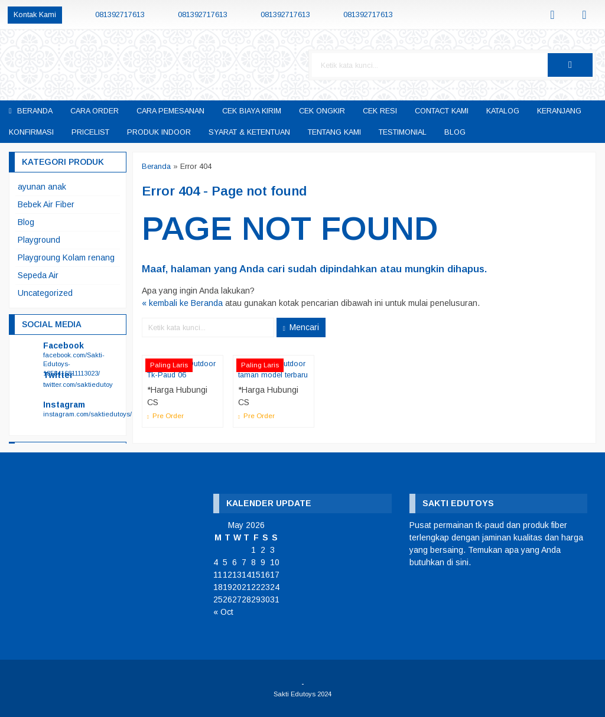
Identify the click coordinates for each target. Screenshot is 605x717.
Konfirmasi (31, 132)
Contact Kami (442, 111)
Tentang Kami (334, 132)
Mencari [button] (301, 327)
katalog (502, 111)
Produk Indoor (159, 132)
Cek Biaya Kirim (251, 111)
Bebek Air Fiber (46, 204)
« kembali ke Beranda (182, 303)
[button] (570, 65)
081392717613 (120, 15)
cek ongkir (322, 111)
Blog (455, 132)
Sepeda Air (38, 275)
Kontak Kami (35, 15)
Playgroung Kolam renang (66, 257)
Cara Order (94, 111)
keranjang (559, 111)
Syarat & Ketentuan (249, 132)
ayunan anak (42, 186)
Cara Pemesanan (170, 111)
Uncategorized (45, 293)
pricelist (90, 132)
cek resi (380, 111)
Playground (39, 240)
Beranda (31, 111)
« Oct (223, 612)
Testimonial (403, 132)
